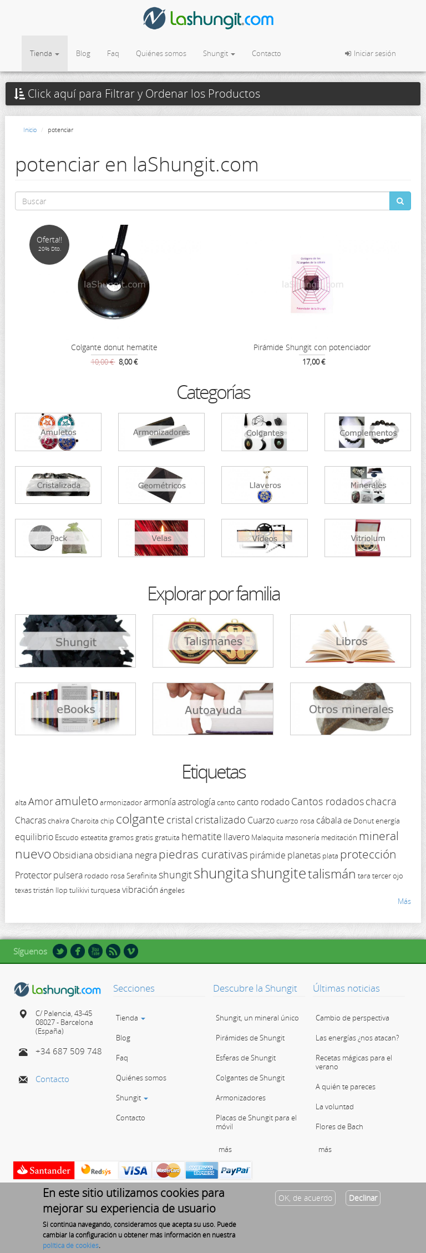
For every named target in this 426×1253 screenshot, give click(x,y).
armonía (160, 802)
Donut (363, 821)
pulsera (68, 875)
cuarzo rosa (295, 821)
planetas (304, 855)
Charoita (85, 821)
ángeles (172, 890)
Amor (40, 801)
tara (364, 876)
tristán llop (50, 890)
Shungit (219, 53)
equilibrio (34, 837)
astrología (196, 802)
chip (107, 821)
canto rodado (263, 802)
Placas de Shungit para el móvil (256, 1122)
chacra (381, 801)
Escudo (67, 837)
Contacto (266, 53)
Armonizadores (241, 1098)
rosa (117, 876)
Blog (83, 53)
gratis (144, 837)
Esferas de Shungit (246, 1058)
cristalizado (220, 819)
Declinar (363, 1201)
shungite (278, 873)
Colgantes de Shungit (250, 1078)
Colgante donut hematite (114, 347)
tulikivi (79, 890)
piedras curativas (203, 854)
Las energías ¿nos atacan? (357, 1038)
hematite (201, 836)
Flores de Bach (339, 1126)
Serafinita (141, 876)
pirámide (268, 855)
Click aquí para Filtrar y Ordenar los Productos (137, 94)
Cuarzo (261, 820)
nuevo (33, 853)
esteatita (94, 837)
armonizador (121, 802)
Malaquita (267, 837)
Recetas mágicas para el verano (354, 1062)
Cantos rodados (327, 801)
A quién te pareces (346, 1087)
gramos (121, 837)
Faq (113, 53)
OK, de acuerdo (305, 1201)
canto (226, 802)
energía (388, 821)
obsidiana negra (125, 855)
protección (368, 854)
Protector (33, 875)
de (347, 821)
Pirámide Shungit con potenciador (312, 347)
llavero (237, 837)
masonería (302, 837)
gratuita (167, 837)
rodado (96, 876)
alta (21, 802)
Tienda (44, 53)
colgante (140, 818)
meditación (339, 837)
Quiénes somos (161, 53)
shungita (221, 873)
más (225, 1149)
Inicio (30, 129)
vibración (140, 889)
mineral (379, 835)
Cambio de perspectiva (352, 1018)
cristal (179, 819)
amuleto (76, 801)
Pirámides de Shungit (250, 1038)
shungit (175, 874)
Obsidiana (73, 855)
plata (330, 856)
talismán (332, 873)
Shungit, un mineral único (257, 1018)
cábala (329, 820)
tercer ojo (387, 876)
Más (404, 901)
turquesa (105, 890)
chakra (58, 821)
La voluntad (335, 1106)
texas (23, 890)
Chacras (30, 820)
